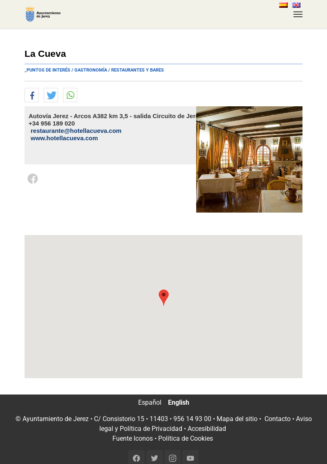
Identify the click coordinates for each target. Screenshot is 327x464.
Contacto (277, 419)
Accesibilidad (207, 429)
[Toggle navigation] (297, 14)
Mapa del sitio (237, 419)
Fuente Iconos (132, 438)
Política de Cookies (185, 438)
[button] (31, 95)
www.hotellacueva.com (64, 137)
